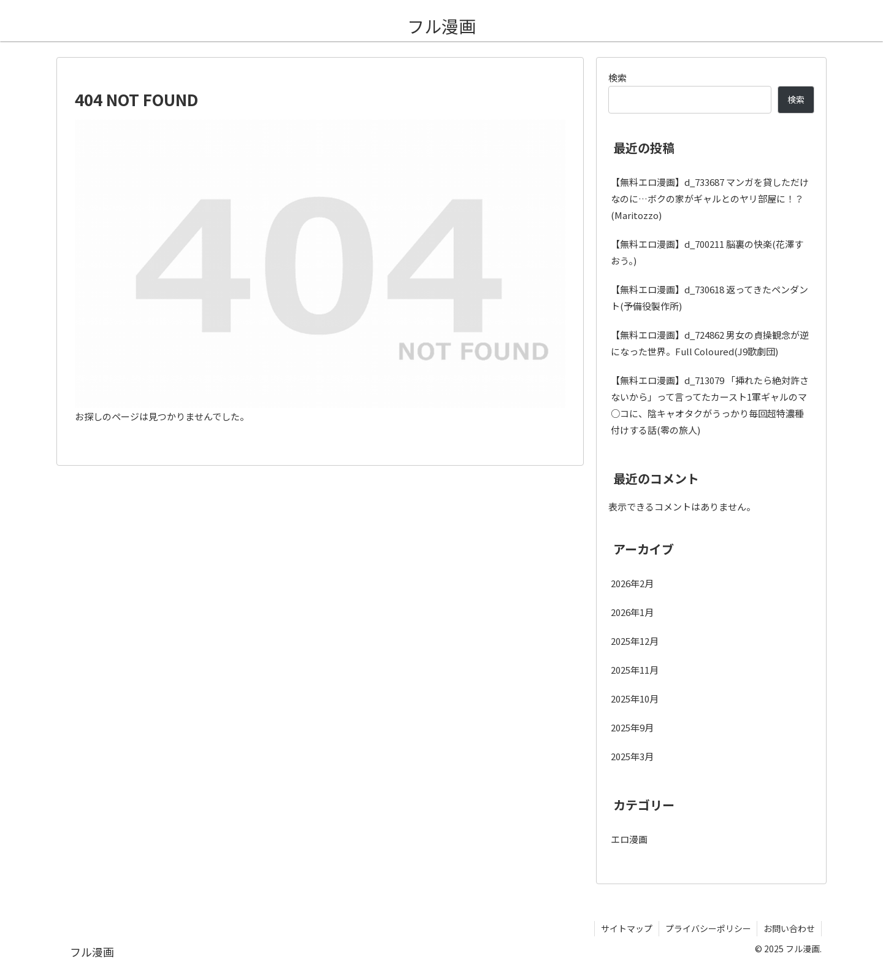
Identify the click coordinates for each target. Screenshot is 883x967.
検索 (617, 77)
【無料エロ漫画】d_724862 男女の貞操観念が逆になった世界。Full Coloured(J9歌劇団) (710, 343)
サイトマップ (626, 928)
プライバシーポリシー (708, 928)
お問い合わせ (789, 928)
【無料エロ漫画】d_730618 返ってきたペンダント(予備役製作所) (709, 297)
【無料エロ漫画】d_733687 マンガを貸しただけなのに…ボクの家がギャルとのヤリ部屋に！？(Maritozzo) (710, 198)
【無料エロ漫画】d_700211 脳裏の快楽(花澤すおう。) (707, 252)
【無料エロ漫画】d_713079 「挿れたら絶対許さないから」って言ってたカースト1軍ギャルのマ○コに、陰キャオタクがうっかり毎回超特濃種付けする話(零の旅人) (710, 405)
